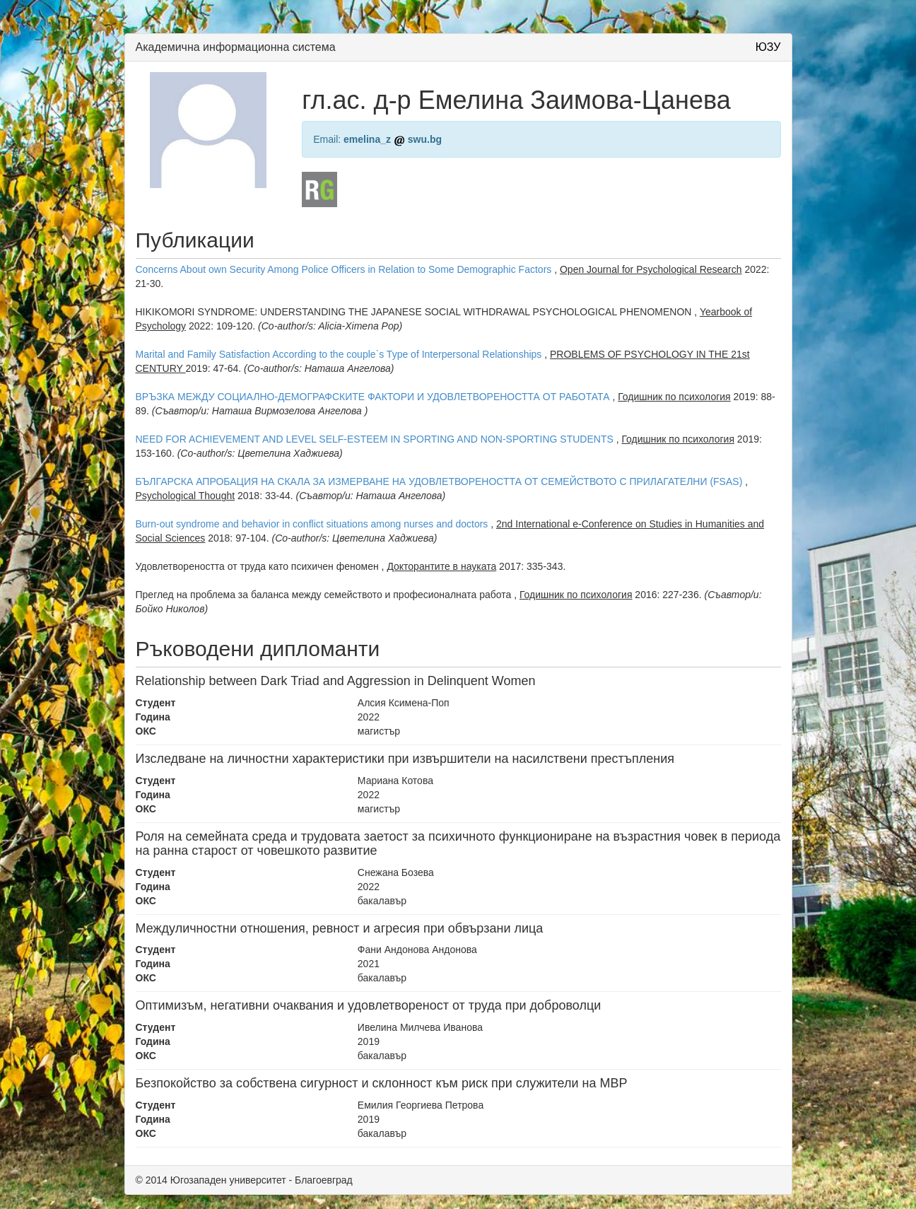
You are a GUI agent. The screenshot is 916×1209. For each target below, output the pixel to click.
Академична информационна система (236, 47)
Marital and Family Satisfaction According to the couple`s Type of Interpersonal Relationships (339, 354)
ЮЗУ (768, 47)
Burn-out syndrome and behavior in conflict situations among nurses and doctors (312, 524)
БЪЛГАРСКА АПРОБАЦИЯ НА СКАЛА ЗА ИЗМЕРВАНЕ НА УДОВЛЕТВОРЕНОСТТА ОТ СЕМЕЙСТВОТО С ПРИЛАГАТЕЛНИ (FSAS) (439, 481)
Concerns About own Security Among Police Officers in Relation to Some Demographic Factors (344, 269)
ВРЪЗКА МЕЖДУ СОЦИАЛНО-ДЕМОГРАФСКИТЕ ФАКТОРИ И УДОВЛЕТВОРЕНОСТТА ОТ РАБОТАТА (373, 396)
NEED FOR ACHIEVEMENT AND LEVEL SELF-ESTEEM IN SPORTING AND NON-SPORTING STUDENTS (374, 439)
